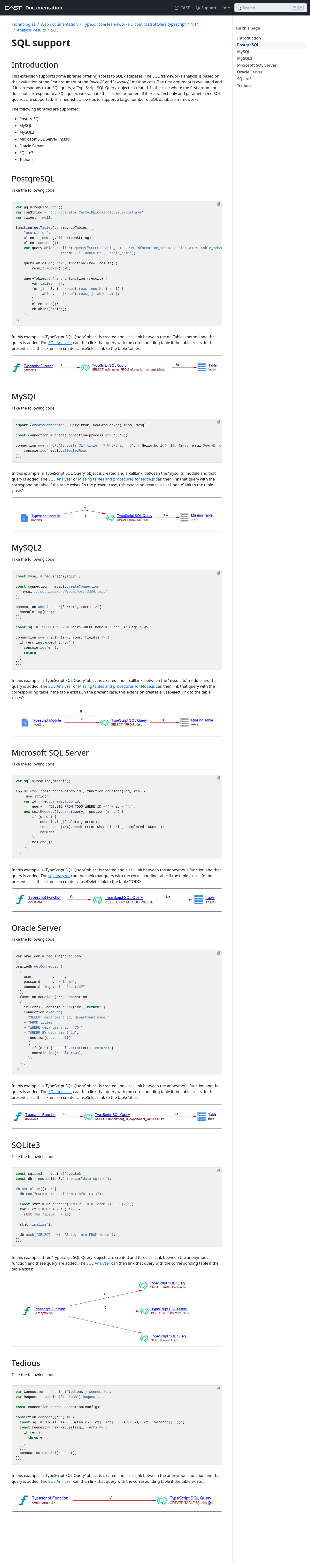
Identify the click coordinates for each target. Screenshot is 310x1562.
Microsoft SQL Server (257, 65)
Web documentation (59, 24)
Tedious (244, 85)
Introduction (249, 38)
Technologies (23, 24)
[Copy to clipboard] (219, 204)
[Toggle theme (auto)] (226, 8)
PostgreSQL (248, 44)
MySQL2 (244, 58)
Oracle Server (250, 72)
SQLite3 (244, 78)
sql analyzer (59, 875)
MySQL (243, 51)
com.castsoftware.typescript (160, 24)
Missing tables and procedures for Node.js (116, 479)
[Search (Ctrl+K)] (270, 7)
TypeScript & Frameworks (106, 24)
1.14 (195, 24)
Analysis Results (31, 30)
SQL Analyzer (60, 342)
